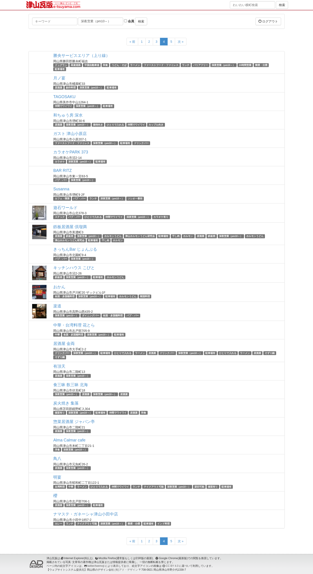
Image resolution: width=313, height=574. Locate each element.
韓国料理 (145, 296)
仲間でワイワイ (63, 106)
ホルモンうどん (113, 236)
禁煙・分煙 (261, 65)
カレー (58, 523)
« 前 (132, 41)
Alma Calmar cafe (69, 440)
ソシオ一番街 (135, 198)
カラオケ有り (160, 217)
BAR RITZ (62, 170)
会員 (129, 21)
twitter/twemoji (95, 565)
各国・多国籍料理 (65, 296)
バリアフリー (200, 65)
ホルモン (188, 236)
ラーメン (135, 65)
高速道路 (76, 65)
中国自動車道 (91, 65)
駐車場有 (60, 69)
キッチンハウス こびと (74, 268)
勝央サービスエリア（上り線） (81, 55)
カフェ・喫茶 (62, 198)
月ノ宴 (59, 78)
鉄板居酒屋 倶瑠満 (70, 227)
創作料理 (71, 87)
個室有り (60, 412)
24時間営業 (245, 65)
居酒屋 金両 (64, 343)
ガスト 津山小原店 (70, 133)
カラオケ (60, 161)
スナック (60, 217)
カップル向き (156, 124)
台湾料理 (60, 486)
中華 (57, 334)
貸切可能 (199, 486)
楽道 (57, 306)
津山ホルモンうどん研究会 (140, 236)
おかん (59, 287)
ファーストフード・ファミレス (161, 65)
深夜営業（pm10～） (223, 65)
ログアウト (268, 21)
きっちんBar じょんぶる (75, 249)
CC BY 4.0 (172, 565)
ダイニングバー (90, 315)
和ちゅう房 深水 (68, 115)
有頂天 (59, 366)
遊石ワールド (65, 207)
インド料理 (163, 523)
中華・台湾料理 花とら (74, 325)
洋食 (57, 449)
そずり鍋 (270, 353)
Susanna (61, 189)
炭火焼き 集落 (66, 403)
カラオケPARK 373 (70, 152)
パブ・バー (61, 180)
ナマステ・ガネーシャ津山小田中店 (85, 514)
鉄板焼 (69, 236)
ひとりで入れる (115, 124)
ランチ (185, 65)
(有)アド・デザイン (126, 569)
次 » (181, 41)
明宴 (57, 477)
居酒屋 (58, 87)
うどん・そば (119, 65)
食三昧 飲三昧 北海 (70, 385)
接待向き (98, 124)
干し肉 (176, 236)
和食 (105, 65)
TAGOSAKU (64, 97)
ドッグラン (61, 65)
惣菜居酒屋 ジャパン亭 (74, 421)
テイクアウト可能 (154, 486)
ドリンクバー (141, 143)
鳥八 (57, 458)
